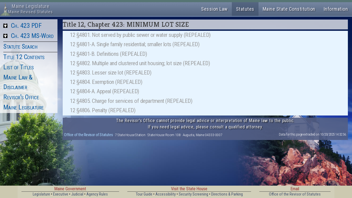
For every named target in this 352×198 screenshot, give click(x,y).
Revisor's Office (21, 97)
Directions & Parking (227, 194)
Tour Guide (144, 194)
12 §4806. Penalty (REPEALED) (102, 110)
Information (336, 9)
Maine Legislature (23, 107)
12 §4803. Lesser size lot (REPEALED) (110, 72)
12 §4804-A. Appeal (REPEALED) (104, 91)
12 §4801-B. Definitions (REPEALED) (108, 54)
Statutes (245, 9)
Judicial (77, 194)
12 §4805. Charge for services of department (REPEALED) (131, 101)
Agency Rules (97, 194)
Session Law (214, 9)
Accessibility (165, 194)
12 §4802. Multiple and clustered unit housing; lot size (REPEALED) (140, 63)
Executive (60, 194)
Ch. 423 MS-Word (32, 36)
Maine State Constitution (289, 9)
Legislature (41, 194)
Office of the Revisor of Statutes (88, 134)
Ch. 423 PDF (26, 25)
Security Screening (193, 194)
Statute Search (20, 46)
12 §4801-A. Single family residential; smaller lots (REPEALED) (134, 44)
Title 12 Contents (24, 57)
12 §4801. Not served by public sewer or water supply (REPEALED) (140, 35)
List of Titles (18, 67)
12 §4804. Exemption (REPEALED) (106, 82)
